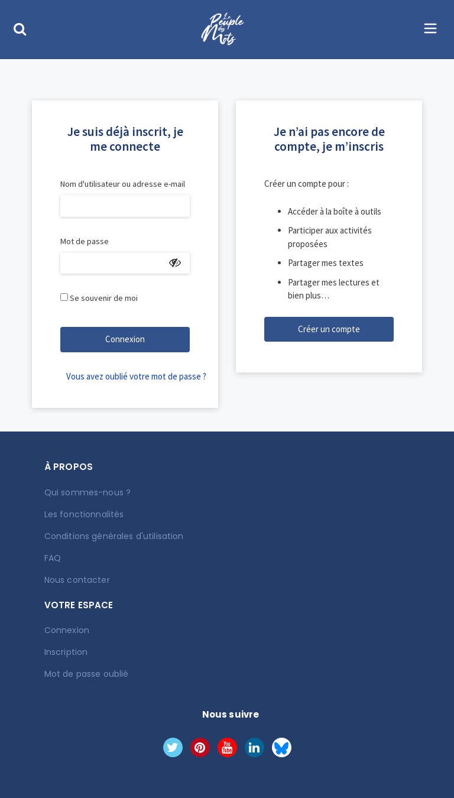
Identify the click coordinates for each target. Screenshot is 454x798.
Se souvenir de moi (104, 298)
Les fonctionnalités (84, 514)
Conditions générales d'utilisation (114, 536)
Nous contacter (77, 580)
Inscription (66, 652)
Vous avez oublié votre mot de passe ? (128, 376)
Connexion (125, 339)
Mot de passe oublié (86, 674)
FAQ (52, 558)
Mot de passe (84, 241)
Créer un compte (329, 329)
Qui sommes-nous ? (87, 492)
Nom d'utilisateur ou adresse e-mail (122, 184)
